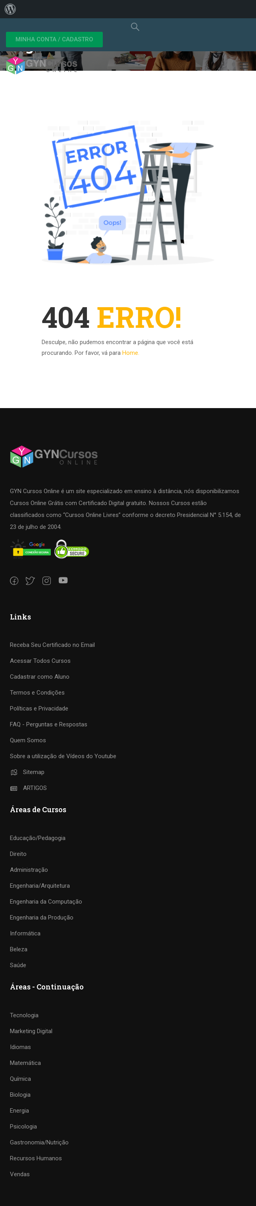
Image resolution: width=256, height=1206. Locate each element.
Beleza (18, 949)
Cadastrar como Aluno (39, 676)
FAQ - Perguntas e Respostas (48, 724)
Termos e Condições (37, 692)
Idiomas (20, 1047)
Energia (19, 1110)
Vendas (20, 1174)
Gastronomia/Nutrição (39, 1142)
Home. (130, 352)
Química (20, 1078)
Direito (18, 854)
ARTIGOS (28, 788)
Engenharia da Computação (46, 901)
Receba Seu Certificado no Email (52, 644)
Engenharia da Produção (41, 917)
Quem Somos (28, 740)
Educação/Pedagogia (37, 838)
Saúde (18, 965)
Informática (25, 933)
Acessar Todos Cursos (40, 660)
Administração (29, 869)
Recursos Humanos (36, 1158)
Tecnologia (24, 1015)
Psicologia (23, 1126)
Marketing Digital (31, 1031)
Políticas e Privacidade (39, 708)
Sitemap (27, 772)
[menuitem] (10, 9)
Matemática (25, 1063)
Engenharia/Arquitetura (40, 885)
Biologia (20, 1094)
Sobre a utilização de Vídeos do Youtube (63, 756)
